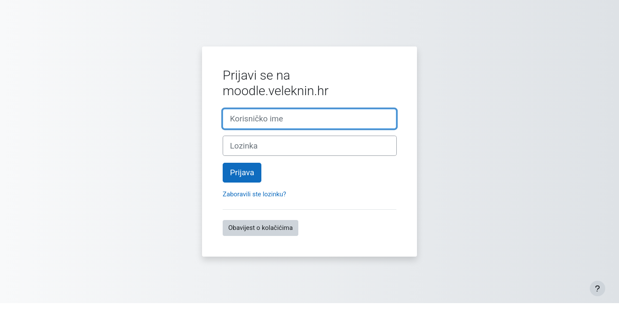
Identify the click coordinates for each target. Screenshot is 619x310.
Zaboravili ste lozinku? (254, 194)
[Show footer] (597, 288)
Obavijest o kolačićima (260, 228)
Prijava (242, 172)
